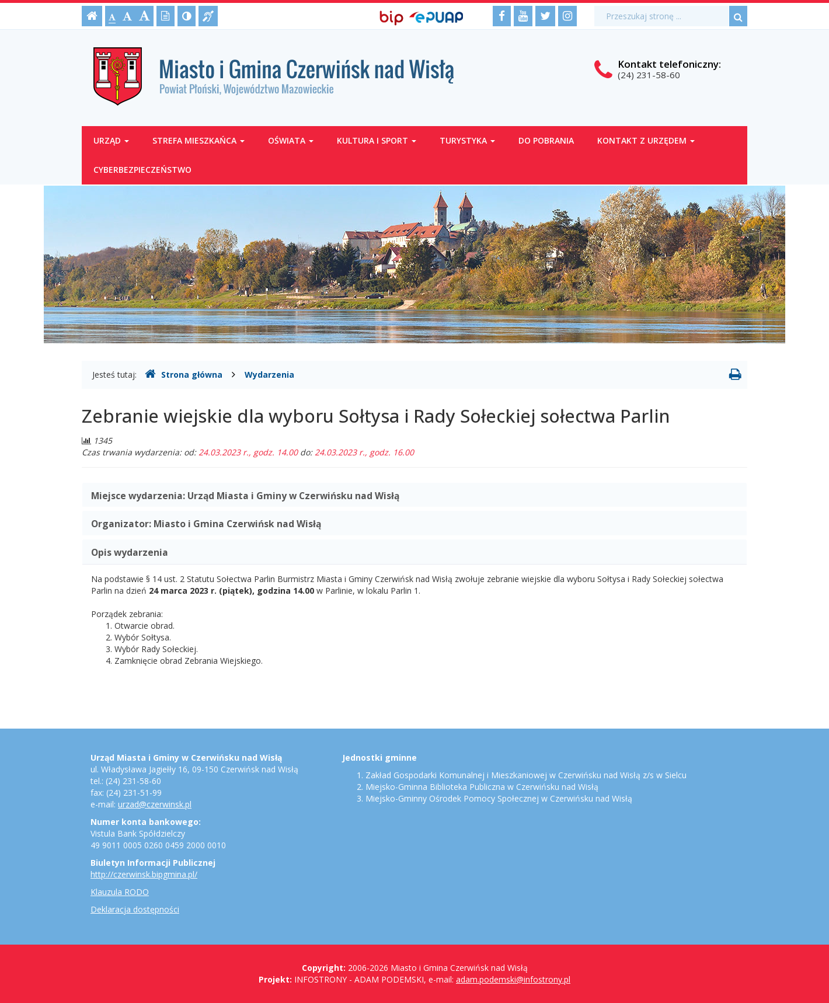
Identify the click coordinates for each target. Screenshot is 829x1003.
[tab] (414, 495)
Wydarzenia (269, 374)
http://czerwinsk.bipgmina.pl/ (143, 874)
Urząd (111, 140)
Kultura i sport (376, 140)
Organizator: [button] (206, 523)
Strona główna (183, 374)
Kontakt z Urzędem (646, 140)
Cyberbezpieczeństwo (142, 169)
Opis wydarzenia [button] (129, 552)
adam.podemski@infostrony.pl (513, 979)
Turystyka (467, 140)
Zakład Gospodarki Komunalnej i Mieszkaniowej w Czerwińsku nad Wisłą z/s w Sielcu (526, 775)
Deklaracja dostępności (134, 909)
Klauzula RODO (119, 891)
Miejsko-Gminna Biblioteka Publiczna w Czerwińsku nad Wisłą (481, 786)
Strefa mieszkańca (198, 140)
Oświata (291, 140)
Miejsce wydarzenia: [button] (245, 495)
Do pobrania (546, 140)
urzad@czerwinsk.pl (154, 804)
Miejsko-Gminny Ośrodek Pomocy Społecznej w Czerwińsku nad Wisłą (498, 798)
